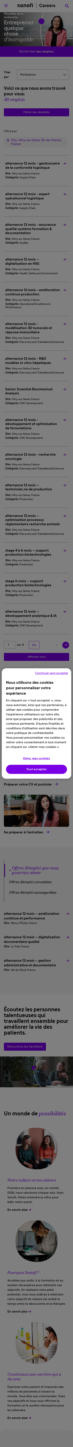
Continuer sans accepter (51, 673)
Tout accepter (36, 769)
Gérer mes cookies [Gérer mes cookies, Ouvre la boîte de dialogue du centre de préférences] (36, 758)
